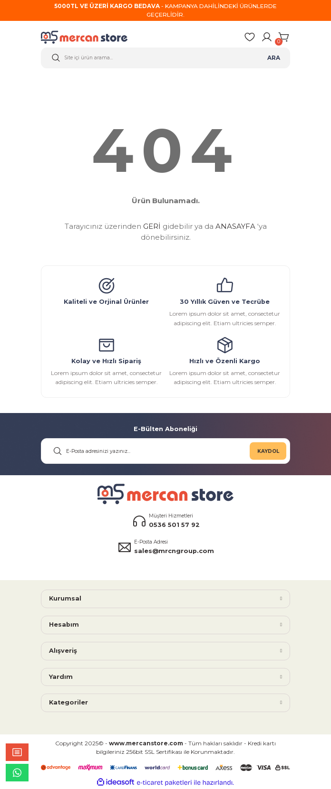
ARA (273, 57)
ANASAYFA (235, 226)
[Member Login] (267, 37)
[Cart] (284, 37)
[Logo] (90, 37)
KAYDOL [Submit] (268, 451)
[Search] (165, 57)
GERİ (152, 226)
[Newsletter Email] (165, 451)
